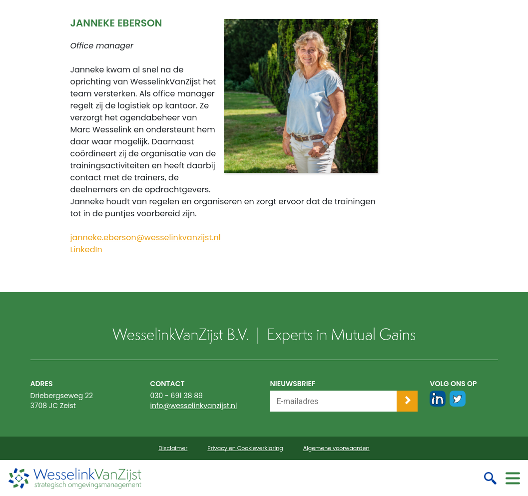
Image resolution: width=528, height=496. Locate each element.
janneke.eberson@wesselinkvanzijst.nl (145, 237)
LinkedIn (86, 249)
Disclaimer (172, 448)
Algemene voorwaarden (336, 448)
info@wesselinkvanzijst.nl (193, 406)
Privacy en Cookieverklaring (245, 448)
